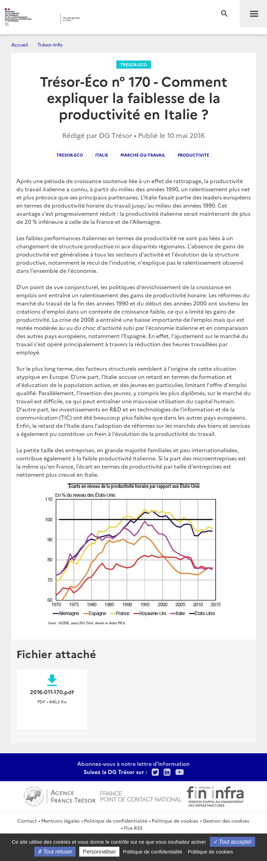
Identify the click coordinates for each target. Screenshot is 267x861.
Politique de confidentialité (115, 820)
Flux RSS (133, 827)
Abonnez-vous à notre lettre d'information (133, 763)
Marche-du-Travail (142, 155)
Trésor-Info (50, 44)
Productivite (193, 155)
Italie (101, 155)
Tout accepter (232, 842)
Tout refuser (55, 852)
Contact (27, 820)
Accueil (19, 44)
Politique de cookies (175, 820)
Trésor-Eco (133, 64)
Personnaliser (99, 852)
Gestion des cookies (226, 820)
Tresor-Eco (69, 155)
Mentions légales (60, 820)
